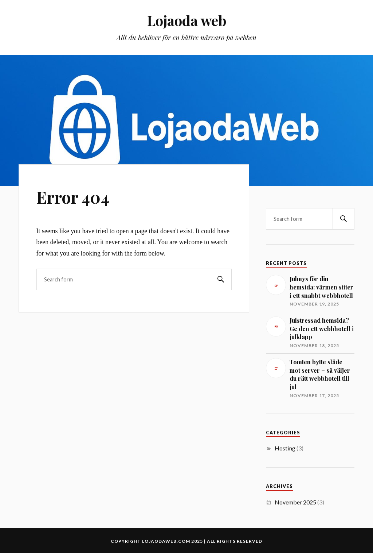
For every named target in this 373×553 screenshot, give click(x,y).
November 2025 (295, 502)
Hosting (285, 448)
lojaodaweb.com (166, 541)
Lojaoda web (186, 20)
